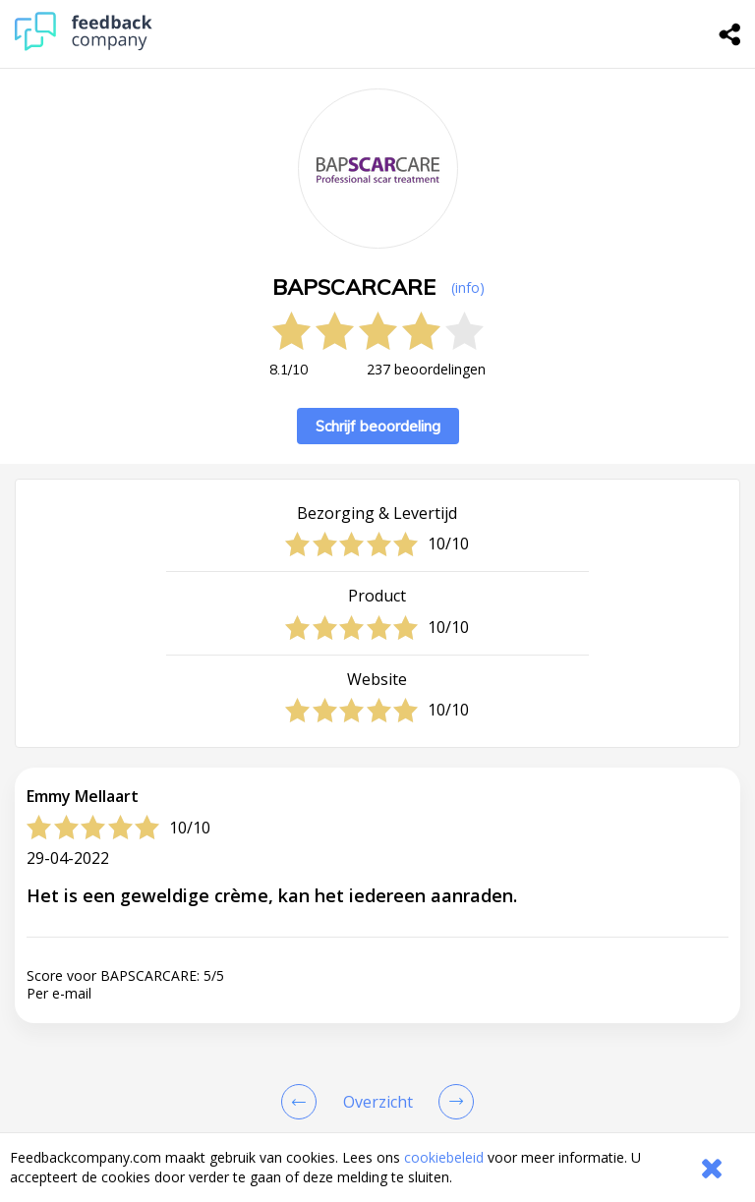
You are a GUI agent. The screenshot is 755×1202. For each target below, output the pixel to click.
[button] (377, 1122)
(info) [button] (468, 287)
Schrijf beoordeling (378, 426)
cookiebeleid (444, 1157)
